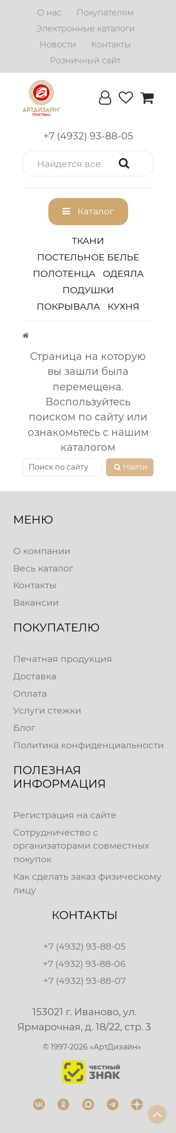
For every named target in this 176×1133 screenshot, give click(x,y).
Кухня (123, 306)
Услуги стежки (47, 710)
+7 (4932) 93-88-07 (84, 980)
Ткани (88, 240)
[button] (88, 163)
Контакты (34, 585)
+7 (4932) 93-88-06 (84, 963)
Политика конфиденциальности (88, 745)
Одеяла (123, 273)
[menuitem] (49, 13)
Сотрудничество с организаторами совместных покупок (81, 846)
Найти (129, 467)
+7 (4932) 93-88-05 (84, 946)
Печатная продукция (62, 658)
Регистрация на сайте (64, 815)
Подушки (88, 290)
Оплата (30, 693)
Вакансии (36, 602)
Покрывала (68, 306)
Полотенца (64, 273)
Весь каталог (43, 568)
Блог (24, 727)
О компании (41, 550)
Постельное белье (88, 257)
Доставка (34, 676)
